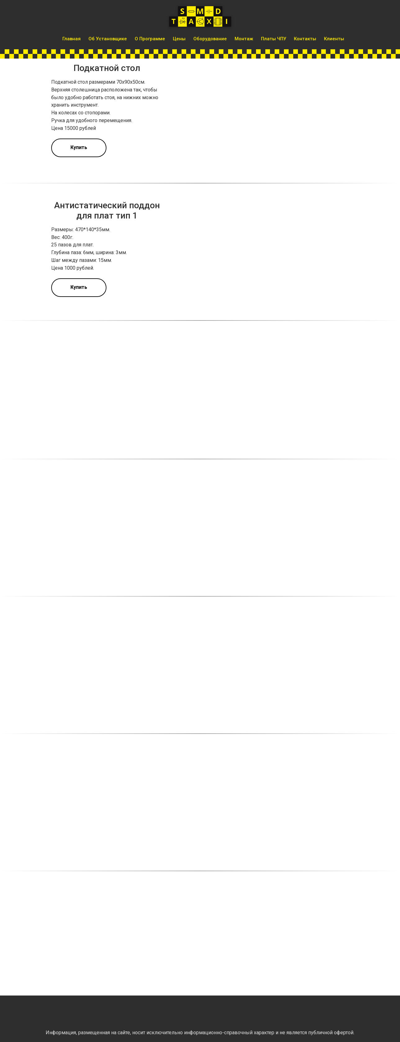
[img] (52, 1013)
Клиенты (334, 39)
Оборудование (210, 39)
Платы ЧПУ (273, 39)
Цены (179, 39)
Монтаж (244, 39)
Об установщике (107, 39)
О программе (150, 39)
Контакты (305, 39)
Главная (71, 39)
